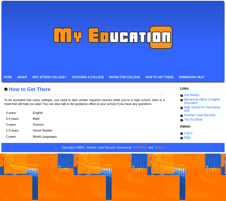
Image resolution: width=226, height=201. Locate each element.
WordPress (140, 147)
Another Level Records (199, 115)
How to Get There (160, 77)
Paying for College (124, 77)
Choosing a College (88, 77)
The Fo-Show (193, 119)
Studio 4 (160, 147)
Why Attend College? (49, 77)
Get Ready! (192, 95)
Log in (188, 133)
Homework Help (191, 77)
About (22, 77)
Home (8, 77)
